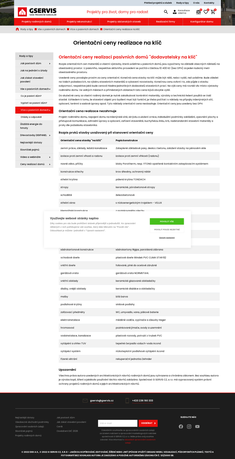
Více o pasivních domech (83, 29)
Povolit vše (167, 221)
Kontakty (209, 2)
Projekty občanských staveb (124, 21)
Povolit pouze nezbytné (167, 229)
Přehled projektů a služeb (158, 2)
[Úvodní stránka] (41, 11)
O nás (196, 2)
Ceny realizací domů (32, 164)
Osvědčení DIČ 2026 (67, 431)
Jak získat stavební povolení (31, 79)
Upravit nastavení (167, 238)
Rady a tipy (182, 2)
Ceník (60, 426)
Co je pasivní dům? (31, 95)
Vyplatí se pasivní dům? (34, 102)
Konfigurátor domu (201, 21)
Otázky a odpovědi (31, 116)
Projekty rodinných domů (36, 21)
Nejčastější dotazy (31, 142)
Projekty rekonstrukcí (79, 21)
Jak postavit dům (30, 63)
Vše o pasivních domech (49, 29)
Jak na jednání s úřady (33, 70)
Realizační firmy (165, 21)
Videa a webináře (30, 157)
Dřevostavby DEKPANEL (33, 135)
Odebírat (149, 423)
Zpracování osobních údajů (29, 426)
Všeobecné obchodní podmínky (32, 422)
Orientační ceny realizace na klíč (120, 29)
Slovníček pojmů (29, 149)
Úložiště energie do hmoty (31, 126)
